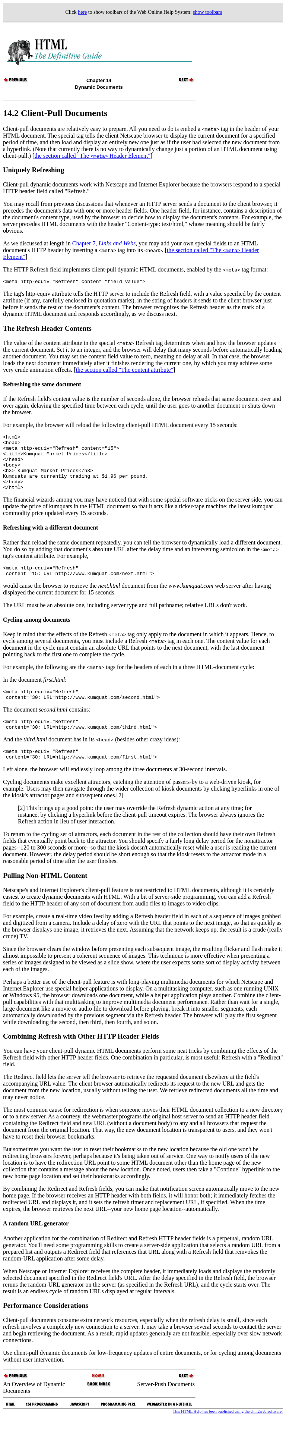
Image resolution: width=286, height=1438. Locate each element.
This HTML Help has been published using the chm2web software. (228, 1432)
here (82, 12)
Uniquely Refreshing (33, 170)
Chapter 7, (104, 243)
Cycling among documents (36, 634)
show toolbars (207, 12)
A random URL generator (36, 1244)
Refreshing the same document (42, 385)
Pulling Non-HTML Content (45, 897)
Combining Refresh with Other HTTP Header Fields (81, 1057)
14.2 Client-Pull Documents (55, 113)
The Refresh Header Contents (47, 329)
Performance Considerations (45, 1327)
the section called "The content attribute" (124, 371)
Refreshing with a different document (50, 540)
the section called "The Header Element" (92, 156)
